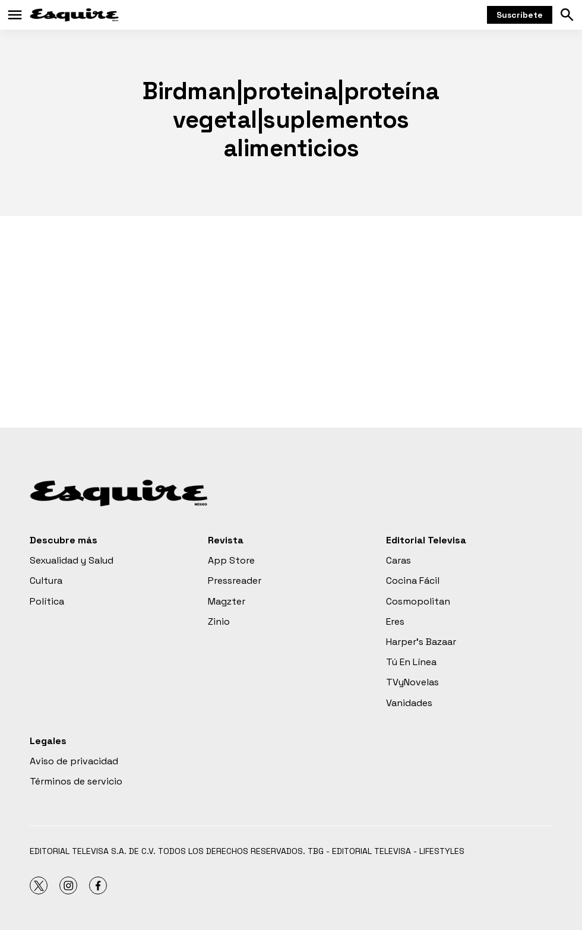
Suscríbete (519, 15)
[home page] (74, 15)
